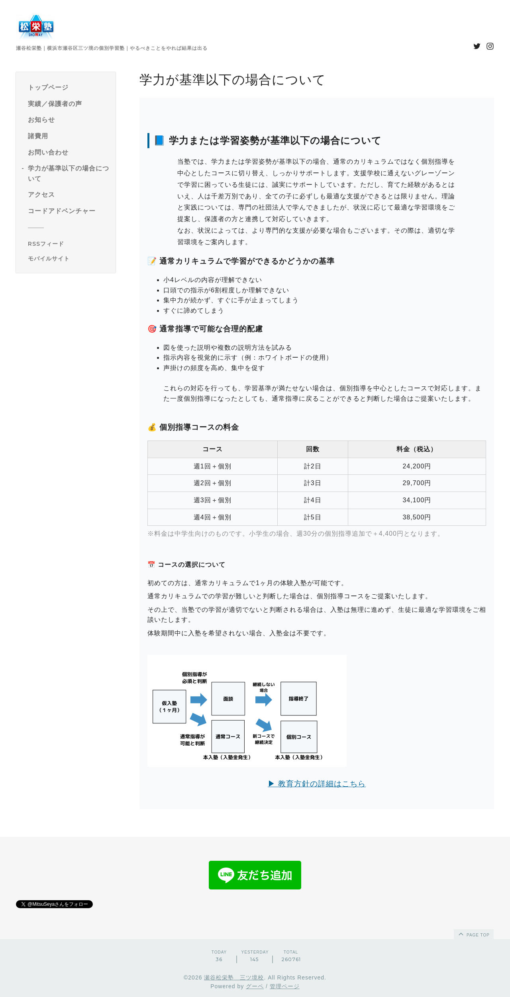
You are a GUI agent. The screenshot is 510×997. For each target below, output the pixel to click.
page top (473, 934)
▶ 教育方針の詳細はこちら (317, 784)
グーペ (255, 986)
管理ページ (285, 986)
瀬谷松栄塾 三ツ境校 (234, 977)
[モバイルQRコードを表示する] (69, 258)
